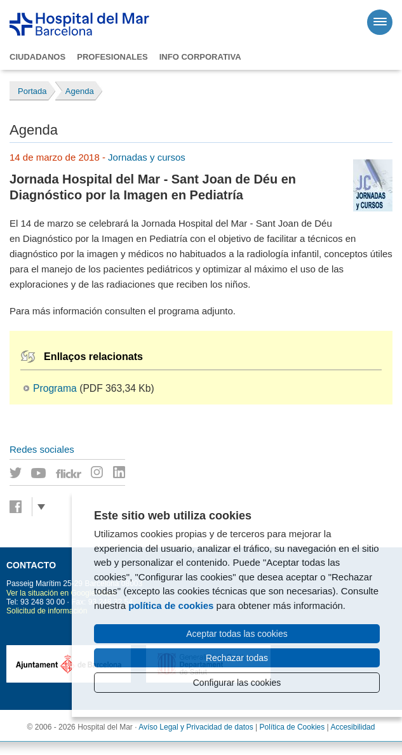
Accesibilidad (352, 727)
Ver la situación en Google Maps (61, 593)
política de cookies (170, 605)
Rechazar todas (237, 658)
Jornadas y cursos (146, 157)
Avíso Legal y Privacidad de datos (195, 727)
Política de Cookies (292, 727)
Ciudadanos (37, 57)
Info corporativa (200, 57)
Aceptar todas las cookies (237, 634)
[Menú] (379, 22)
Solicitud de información (46, 610)
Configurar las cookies (237, 683)
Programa (55, 388)
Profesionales (112, 57)
